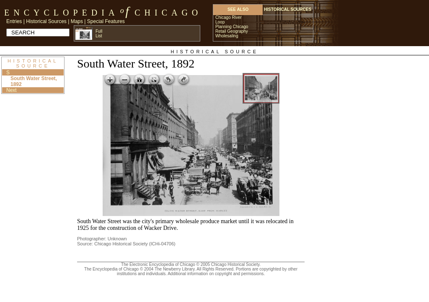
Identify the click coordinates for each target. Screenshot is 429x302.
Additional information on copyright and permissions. (216, 273)
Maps (77, 21)
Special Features (106, 21)
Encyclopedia (61, 12)
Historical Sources (46, 21)
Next (11, 90)
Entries (14, 21)
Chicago (168, 12)
